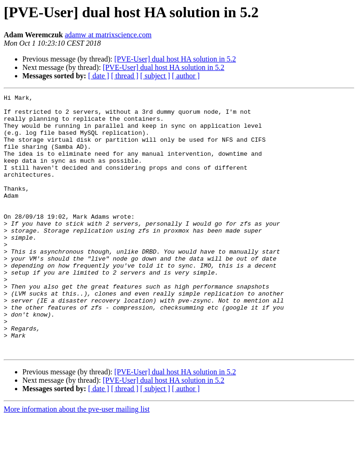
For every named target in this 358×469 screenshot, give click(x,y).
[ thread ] (124, 76)
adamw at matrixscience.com (108, 35)
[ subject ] (155, 76)
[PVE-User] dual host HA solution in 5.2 (175, 59)
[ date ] (98, 76)
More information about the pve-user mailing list (77, 461)
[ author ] (186, 76)
